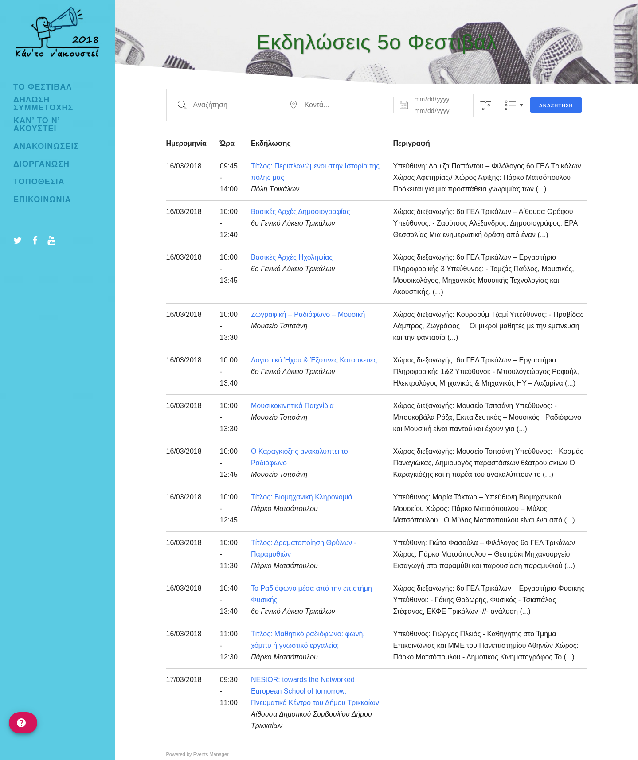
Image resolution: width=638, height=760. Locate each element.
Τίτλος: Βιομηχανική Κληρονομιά (301, 497)
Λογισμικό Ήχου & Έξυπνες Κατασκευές (314, 360)
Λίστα (510, 105)
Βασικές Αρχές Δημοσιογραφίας (300, 211)
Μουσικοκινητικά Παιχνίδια (292, 405)
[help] (23, 722)
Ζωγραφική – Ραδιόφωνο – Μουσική (308, 314)
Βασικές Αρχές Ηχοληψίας (292, 257)
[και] (438, 111)
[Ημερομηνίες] (438, 99)
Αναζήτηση (556, 105)
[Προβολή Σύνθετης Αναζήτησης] (485, 105)
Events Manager (211, 754)
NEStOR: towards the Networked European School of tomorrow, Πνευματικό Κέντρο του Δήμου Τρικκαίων (315, 691)
